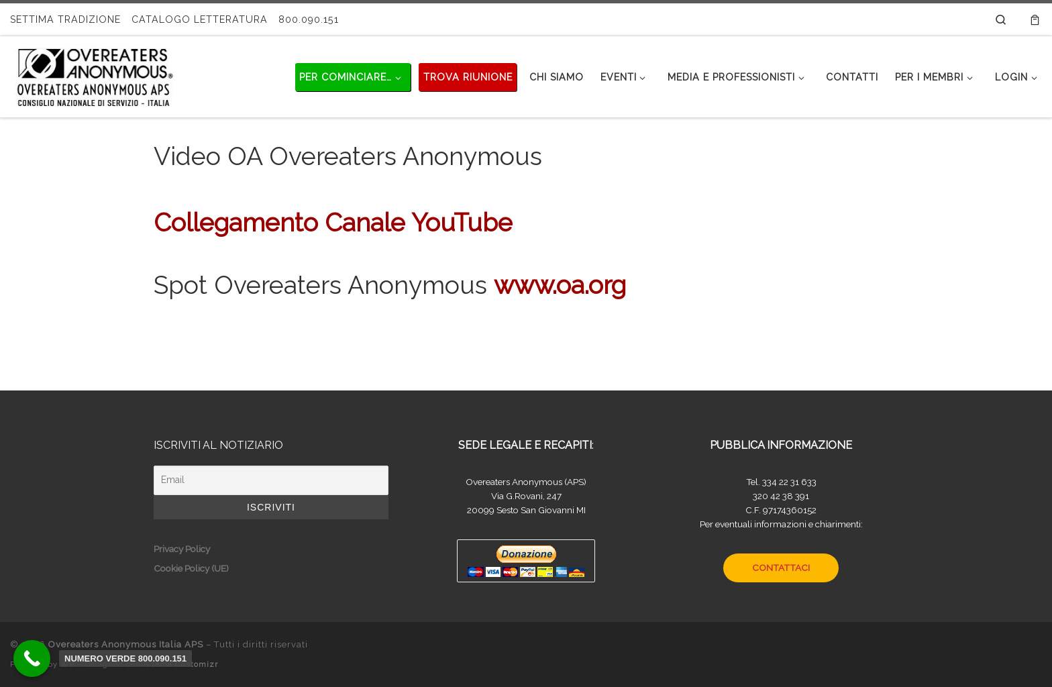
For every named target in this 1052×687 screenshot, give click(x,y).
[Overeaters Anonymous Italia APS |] (94, 74)
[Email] (271, 480)
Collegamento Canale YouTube (333, 222)
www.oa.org (560, 285)
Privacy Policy (182, 548)
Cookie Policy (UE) (191, 568)
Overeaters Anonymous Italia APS (125, 644)
